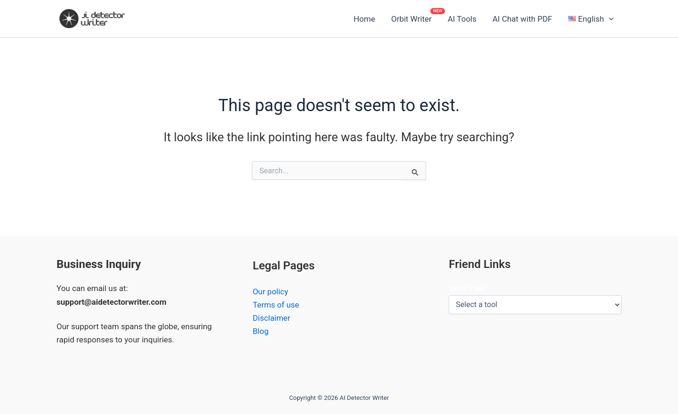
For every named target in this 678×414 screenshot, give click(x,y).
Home (364, 19)
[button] (591, 19)
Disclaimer (272, 318)
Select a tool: (468, 288)
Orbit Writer (411, 19)
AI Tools (462, 19)
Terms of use (276, 305)
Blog (261, 331)
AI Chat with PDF (522, 19)
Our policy (271, 292)
